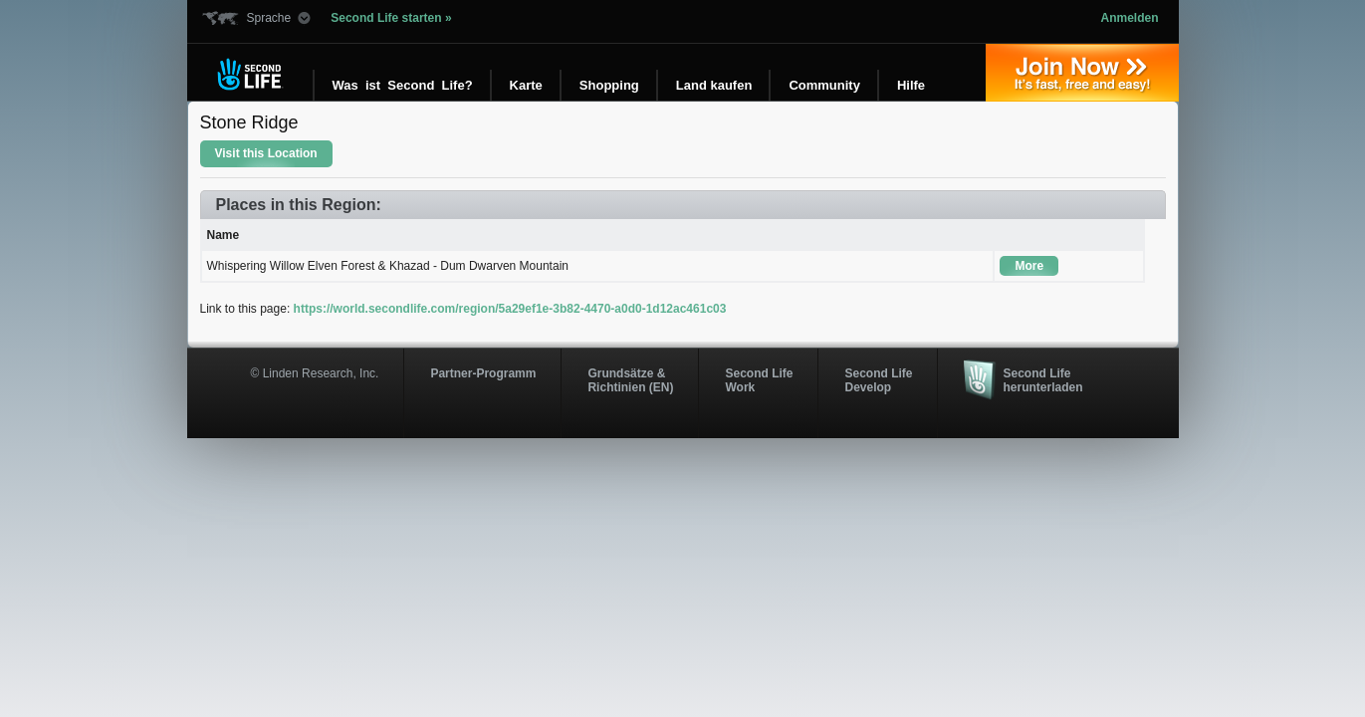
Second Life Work (759, 380)
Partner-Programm (483, 373)
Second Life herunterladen (1042, 380)
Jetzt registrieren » (1082, 73)
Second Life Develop (878, 380)
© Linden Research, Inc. (315, 373)
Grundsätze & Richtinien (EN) (630, 380)
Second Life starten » (391, 18)
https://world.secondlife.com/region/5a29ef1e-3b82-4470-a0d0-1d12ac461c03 (510, 309)
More (1029, 266)
